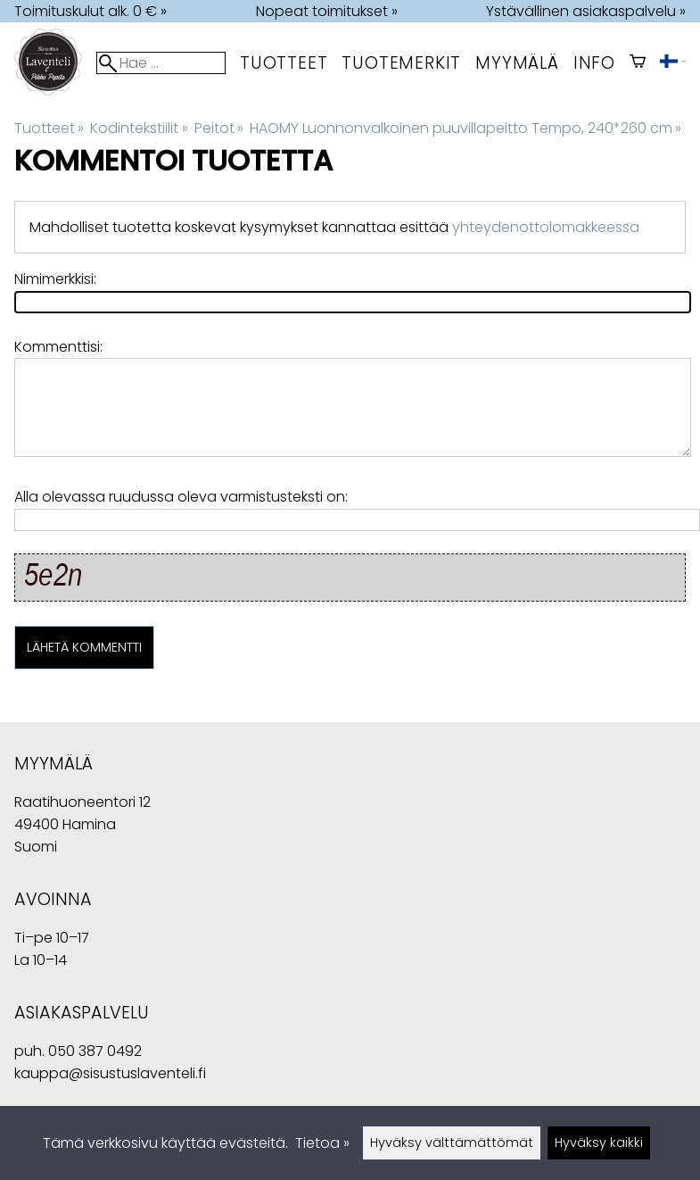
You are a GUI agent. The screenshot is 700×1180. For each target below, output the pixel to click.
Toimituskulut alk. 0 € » (90, 11)
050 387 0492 (95, 1051)
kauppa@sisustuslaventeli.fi (110, 1073)
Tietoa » (322, 1143)
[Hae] (161, 63)
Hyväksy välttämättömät (451, 1142)
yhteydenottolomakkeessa (545, 227)
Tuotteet (283, 63)
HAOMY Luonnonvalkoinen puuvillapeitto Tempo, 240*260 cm (465, 128)
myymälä (517, 63)
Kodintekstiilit (138, 128)
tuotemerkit (401, 63)
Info (594, 63)
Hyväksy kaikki (599, 1142)
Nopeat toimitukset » (327, 11)
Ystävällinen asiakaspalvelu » (586, 11)
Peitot (218, 128)
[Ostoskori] (638, 63)
